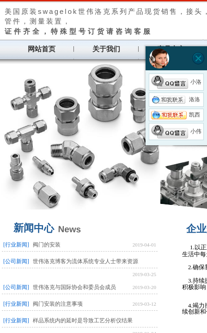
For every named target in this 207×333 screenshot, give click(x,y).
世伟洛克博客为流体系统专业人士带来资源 (85, 261)
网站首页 (41, 49)
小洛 (176, 82)
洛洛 (175, 99)
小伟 (176, 131)
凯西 (175, 114)
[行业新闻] (16, 244)
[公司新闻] (16, 261)
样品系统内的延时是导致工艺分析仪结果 (83, 320)
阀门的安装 (47, 244)
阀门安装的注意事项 (58, 304)
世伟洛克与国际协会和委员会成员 (74, 287)
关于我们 (106, 49)
